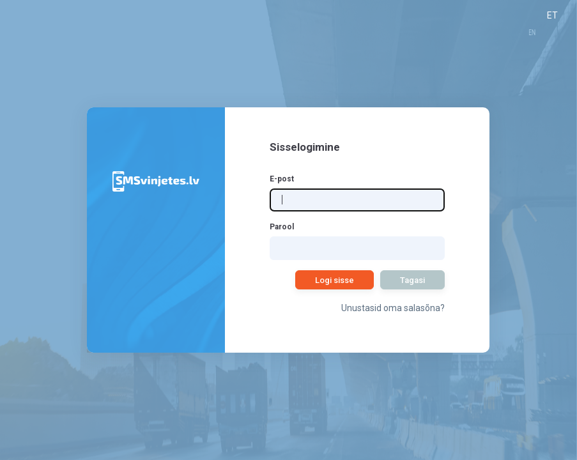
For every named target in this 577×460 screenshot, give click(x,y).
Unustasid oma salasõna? (393, 308)
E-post (282, 178)
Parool (282, 226)
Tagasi (412, 280)
